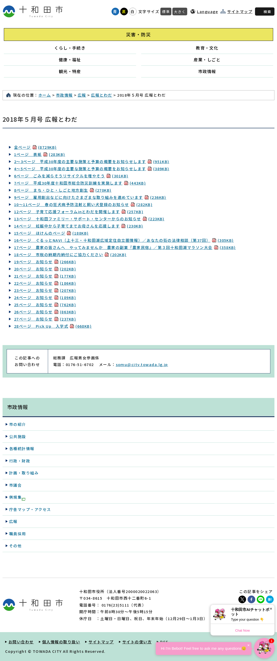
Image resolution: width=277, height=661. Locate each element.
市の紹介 (17, 424)
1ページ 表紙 (39, 154)
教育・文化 (207, 48)
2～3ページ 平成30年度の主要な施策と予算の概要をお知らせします (91, 161)
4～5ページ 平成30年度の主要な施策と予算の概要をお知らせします (91, 168)
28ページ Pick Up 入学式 (53, 326)
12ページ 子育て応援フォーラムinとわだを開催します (78, 211)
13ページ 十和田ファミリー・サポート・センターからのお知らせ (89, 218)
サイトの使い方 (137, 641)
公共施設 (17, 436)
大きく (180, 11)
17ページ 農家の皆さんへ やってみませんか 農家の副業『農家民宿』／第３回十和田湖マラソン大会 (125, 247)
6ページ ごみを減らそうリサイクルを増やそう (71, 175)
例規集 (17, 497)
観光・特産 (70, 71)
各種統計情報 (22, 448)
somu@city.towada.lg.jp (142, 364)
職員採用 (17, 533)
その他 (15, 545)
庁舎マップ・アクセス (30, 509)
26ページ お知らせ (45, 311)
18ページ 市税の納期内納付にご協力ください (70, 254)
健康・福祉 (70, 59)
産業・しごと (207, 59)
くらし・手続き (69, 48)
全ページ (35, 147)
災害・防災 (138, 34)
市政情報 (207, 71)
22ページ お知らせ (45, 283)
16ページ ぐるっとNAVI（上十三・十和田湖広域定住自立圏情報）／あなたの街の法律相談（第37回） (124, 240)
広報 (82, 95)
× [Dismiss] (271, 609)
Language (207, 11)
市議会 (15, 485)
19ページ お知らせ (45, 261)
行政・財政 (19, 460)
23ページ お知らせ (45, 290)
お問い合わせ (21, 641)
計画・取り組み (24, 472)
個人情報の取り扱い (61, 641)
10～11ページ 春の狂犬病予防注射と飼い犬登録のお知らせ (83, 204)
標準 (166, 11)
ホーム (44, 95)
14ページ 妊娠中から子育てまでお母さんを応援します (78, 226)
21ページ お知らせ (45, 276)
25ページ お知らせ (45, 304)
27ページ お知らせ (45, 319)
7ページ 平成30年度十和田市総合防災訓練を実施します (80, 183)
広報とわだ (101, 95)
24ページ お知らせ (45, 297)
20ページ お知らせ (45, 268)
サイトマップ (239, 11)
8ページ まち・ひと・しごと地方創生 (63, 190)
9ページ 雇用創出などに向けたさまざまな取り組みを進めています (90, 197)
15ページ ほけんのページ (51, 233)
